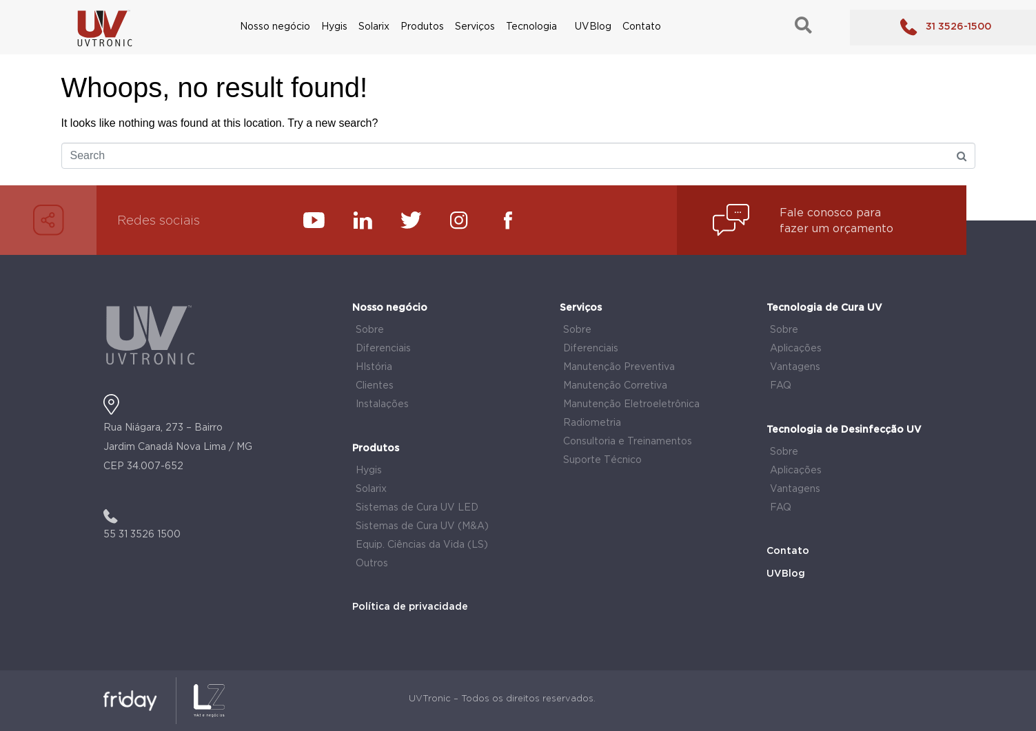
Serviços (475, 27)
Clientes (375, 386)
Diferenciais (383, 348)
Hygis (334, 27)
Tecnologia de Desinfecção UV (844, 430)
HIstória (374, 367)
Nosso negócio (275, 27)
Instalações (382, 404)
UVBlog (593, 27)
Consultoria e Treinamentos (627, 441)
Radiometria (592, 423)
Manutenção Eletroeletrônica (631, 404)
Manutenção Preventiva (619, 367)
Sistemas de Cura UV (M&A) (422, 526)
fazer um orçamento (836, 229)
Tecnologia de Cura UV (824, 308)
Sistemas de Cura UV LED (417, 508)
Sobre (370, 330)
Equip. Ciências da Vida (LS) (422, 545)
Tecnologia (531, 27)
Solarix (373, 27)
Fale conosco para (830, 213)
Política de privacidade (410, 607)
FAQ (780, 386)
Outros (372, 563)
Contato (641, 27)
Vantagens (795, 367)
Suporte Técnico (602, 460)
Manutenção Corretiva (615, 386)
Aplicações (796, 348)
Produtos (422, 27)
